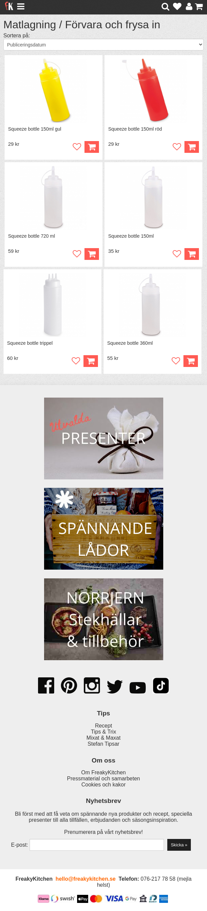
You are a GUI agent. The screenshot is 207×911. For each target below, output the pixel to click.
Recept (103, 726)
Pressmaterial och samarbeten (103, 778)
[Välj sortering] (103, 44)
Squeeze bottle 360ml (129, 343)
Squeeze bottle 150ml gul (34, 129)
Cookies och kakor (103, 784)
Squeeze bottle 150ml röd (135, 129)
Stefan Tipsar (103, 744)
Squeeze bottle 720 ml (31, 236)
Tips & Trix (103, 732)
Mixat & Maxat (103, 738)
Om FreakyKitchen (103, 772)
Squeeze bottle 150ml (130, 236)
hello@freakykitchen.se (85, 879)
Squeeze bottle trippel (30, 343)
